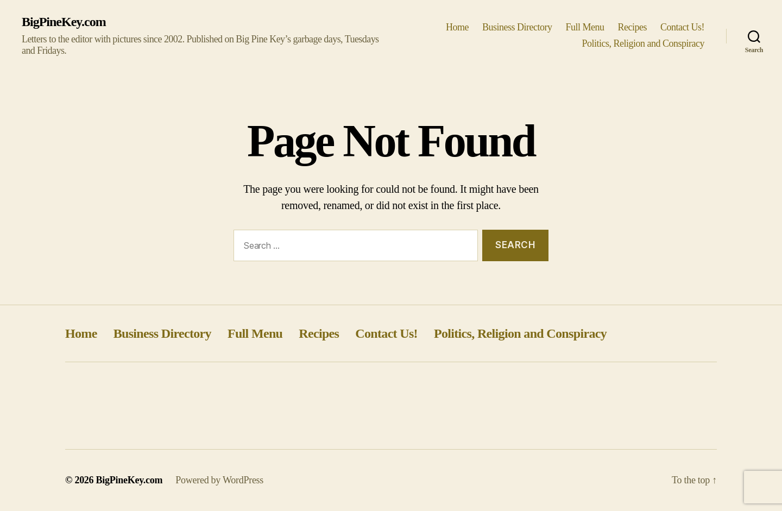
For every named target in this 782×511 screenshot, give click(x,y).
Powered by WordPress (219, 480)
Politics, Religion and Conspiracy (643, 43)
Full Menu (584, 27)
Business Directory (517, 27)
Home (457, 27)
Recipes (632, 27)
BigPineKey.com (64, 21)
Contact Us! (682, 27)
